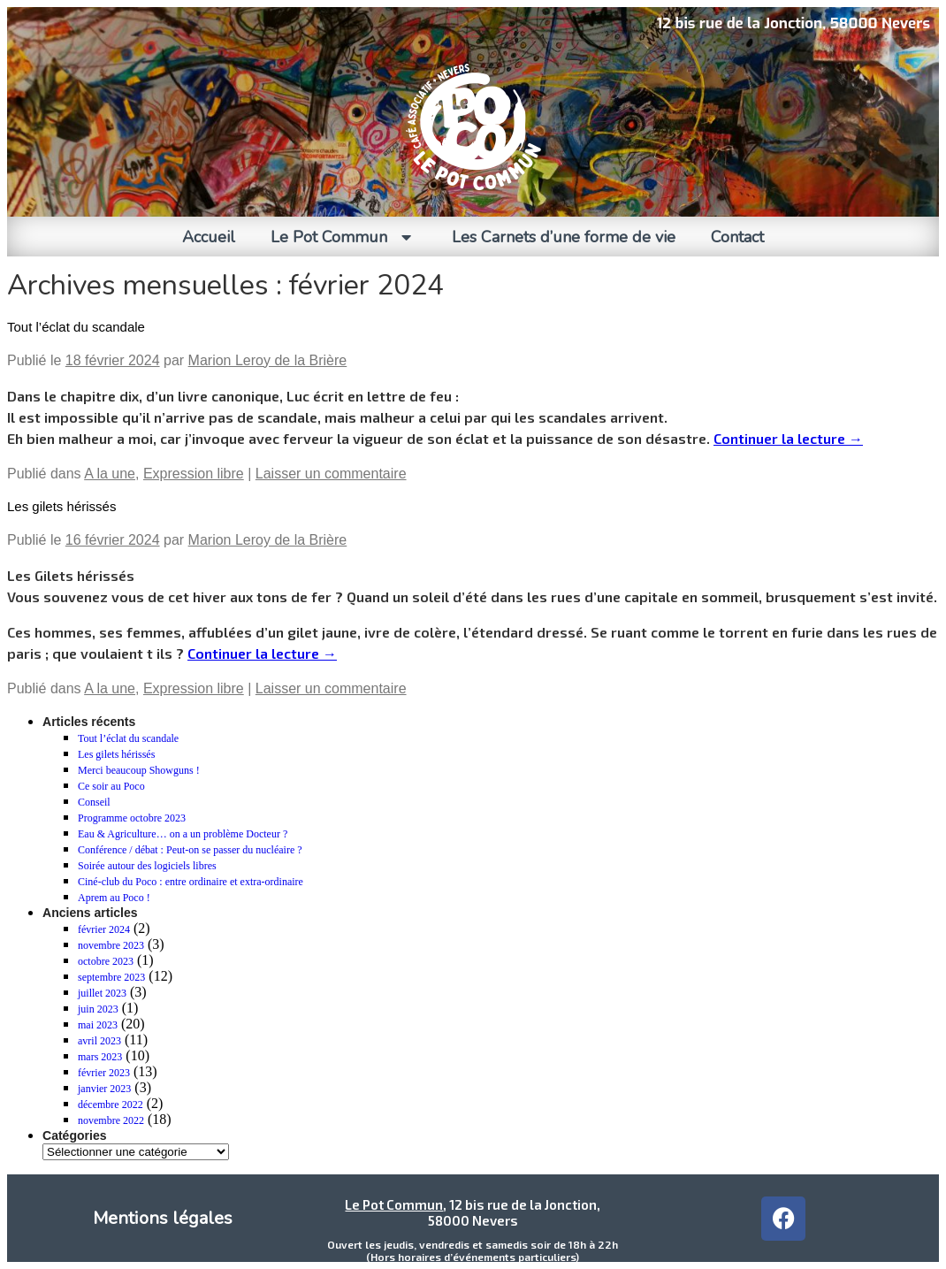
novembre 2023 (111, 945)
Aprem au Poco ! (114, 897)
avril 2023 (99, 1041)
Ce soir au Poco (111, 786)
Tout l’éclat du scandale (76, 326)
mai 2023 (98, 1025)
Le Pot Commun (343, 237)
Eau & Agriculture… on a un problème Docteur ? (182, 834)
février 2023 (104, 1072)
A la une (109, 473)
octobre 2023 (106, 961)
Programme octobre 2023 (132, 818)
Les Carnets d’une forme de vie (563, 237)
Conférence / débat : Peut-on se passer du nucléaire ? (190, 850)
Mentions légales (163, 1218)
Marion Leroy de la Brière (267, 360)
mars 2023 (100, 1057)
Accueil (208, 237)
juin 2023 (98, 1009)
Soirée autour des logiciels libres (147, 866)
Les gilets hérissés (61, 506)
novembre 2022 (111, 1120)
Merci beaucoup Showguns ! (139, 770)
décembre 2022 (110, 1104)
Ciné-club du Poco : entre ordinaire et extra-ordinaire (190, 881)
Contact (737, 237)
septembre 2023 (111, 977)
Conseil (94, 802)
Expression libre (193, 473)
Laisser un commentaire (331, 473)
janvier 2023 (104, 1088)
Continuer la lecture (788, 438)
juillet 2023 (102, 993)
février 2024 (104, 929)
